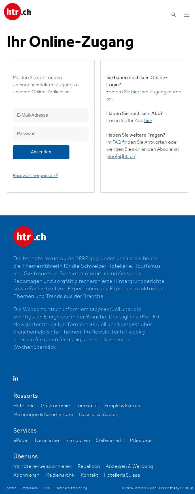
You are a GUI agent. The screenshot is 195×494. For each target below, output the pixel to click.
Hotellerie (24, 406)
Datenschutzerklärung (71, 488)
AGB (46, 488)
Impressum (30, 488)
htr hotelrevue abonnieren (42, 466)
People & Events (122, 406)
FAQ (117, 142)
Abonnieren (26, 475)
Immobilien (77, 440)
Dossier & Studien (99, 415)
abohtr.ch (121, 156)
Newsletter (47, 440)
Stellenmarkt (110, 440)
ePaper (21, 440)
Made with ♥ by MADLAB (176, 488)
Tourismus (87, 406)
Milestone (141, 440)
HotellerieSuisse (122, 475)
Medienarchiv (60, 475)
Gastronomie (55, 406)
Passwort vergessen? (35, 176)
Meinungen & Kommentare (43, 415)
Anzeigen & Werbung (129, 466)
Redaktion (89, 466)
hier (135, 92)
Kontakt (89, 475)
